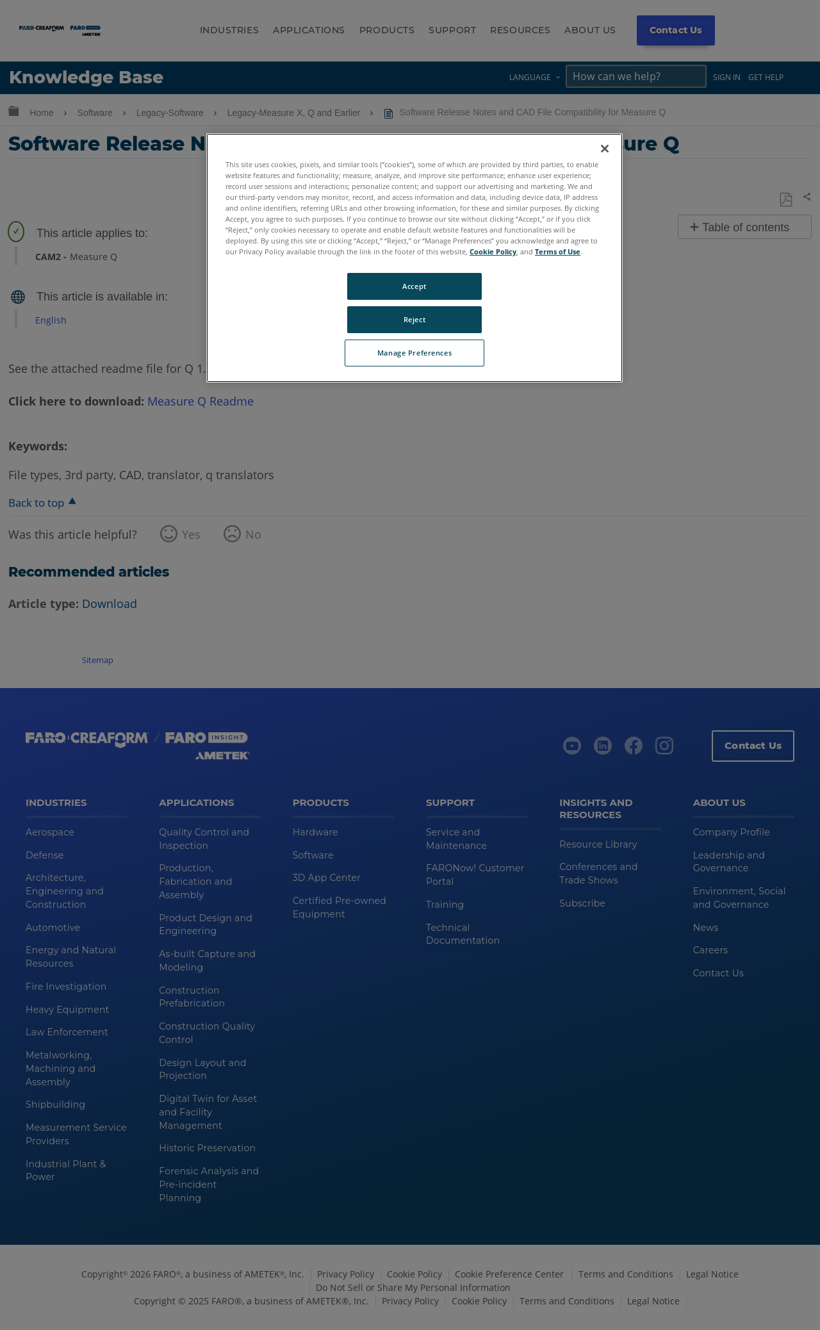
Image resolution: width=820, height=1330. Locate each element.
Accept (414, 286)
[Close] (605, 149)
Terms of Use (557, 251)
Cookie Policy (493, 251)
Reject (414, 319)
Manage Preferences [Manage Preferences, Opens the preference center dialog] (414, 352)
